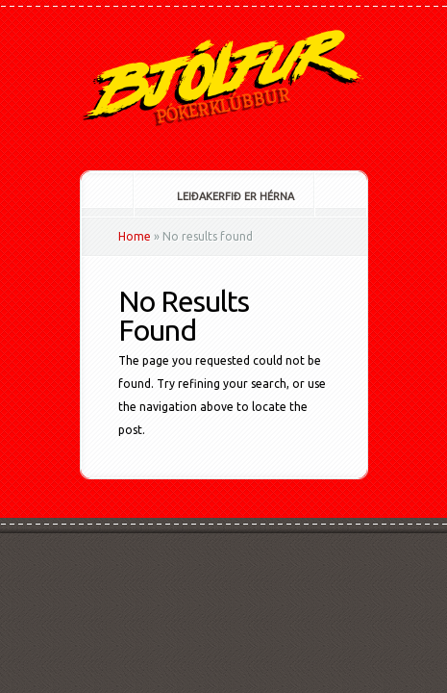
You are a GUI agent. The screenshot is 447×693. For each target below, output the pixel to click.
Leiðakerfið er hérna (222, 196)
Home (134, 236)
